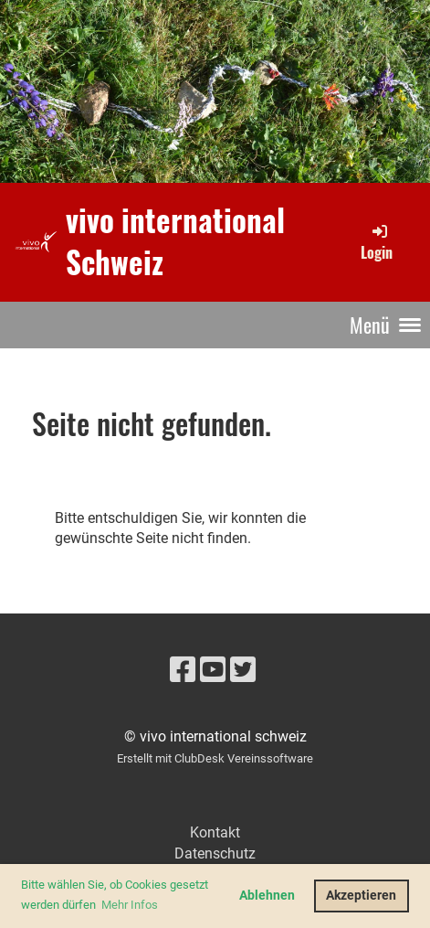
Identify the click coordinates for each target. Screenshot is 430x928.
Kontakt (215, 832)
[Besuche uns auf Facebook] (182, 670)
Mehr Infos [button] (129, 905)
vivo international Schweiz (175, 241)
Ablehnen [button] (267, 895)
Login (377, 242)
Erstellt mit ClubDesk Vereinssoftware (215, 758)
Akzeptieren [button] (361, 895)
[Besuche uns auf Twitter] (243, 670)
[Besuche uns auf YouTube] (212, 670)
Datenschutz (215, 853)
